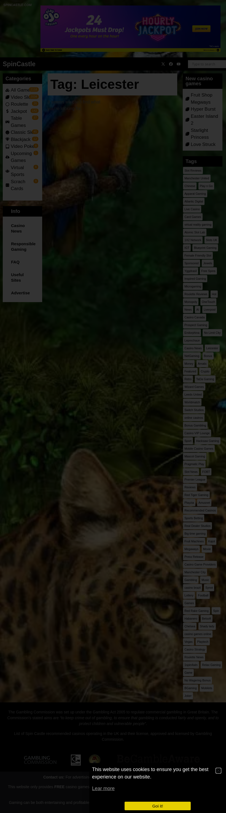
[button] (218, 771)
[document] (113, 406)
